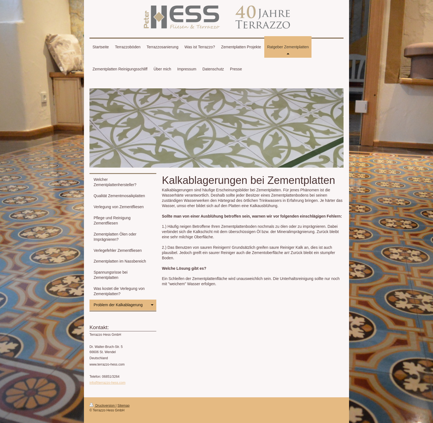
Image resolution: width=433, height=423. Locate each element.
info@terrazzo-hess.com (107, 383)
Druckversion (102, 406)
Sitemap (123, 406)
